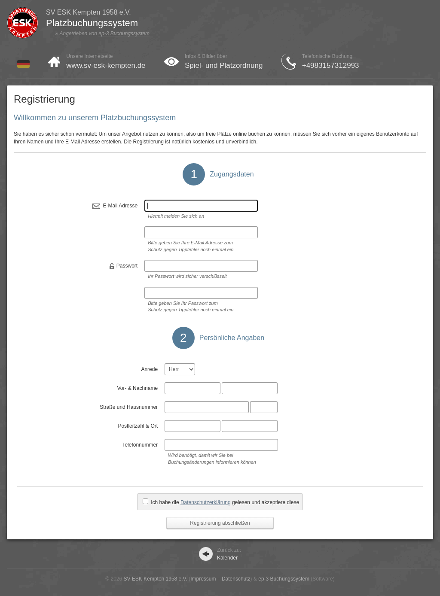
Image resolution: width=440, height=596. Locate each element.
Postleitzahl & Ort (138, 426)
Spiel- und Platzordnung (224, 65)
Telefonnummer (140, 445)
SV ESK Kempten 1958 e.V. (155, 579)
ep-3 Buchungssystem (124, 33)
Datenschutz (236, 579)
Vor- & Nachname (137, 388)
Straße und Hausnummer (129, 407)
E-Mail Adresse (120, 206)
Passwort (127, 266)
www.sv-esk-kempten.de (105, 65)
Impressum (203, 579)
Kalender (229, 554)
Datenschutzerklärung (205, 502)
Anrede (149, 369)
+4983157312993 (330, 65)
